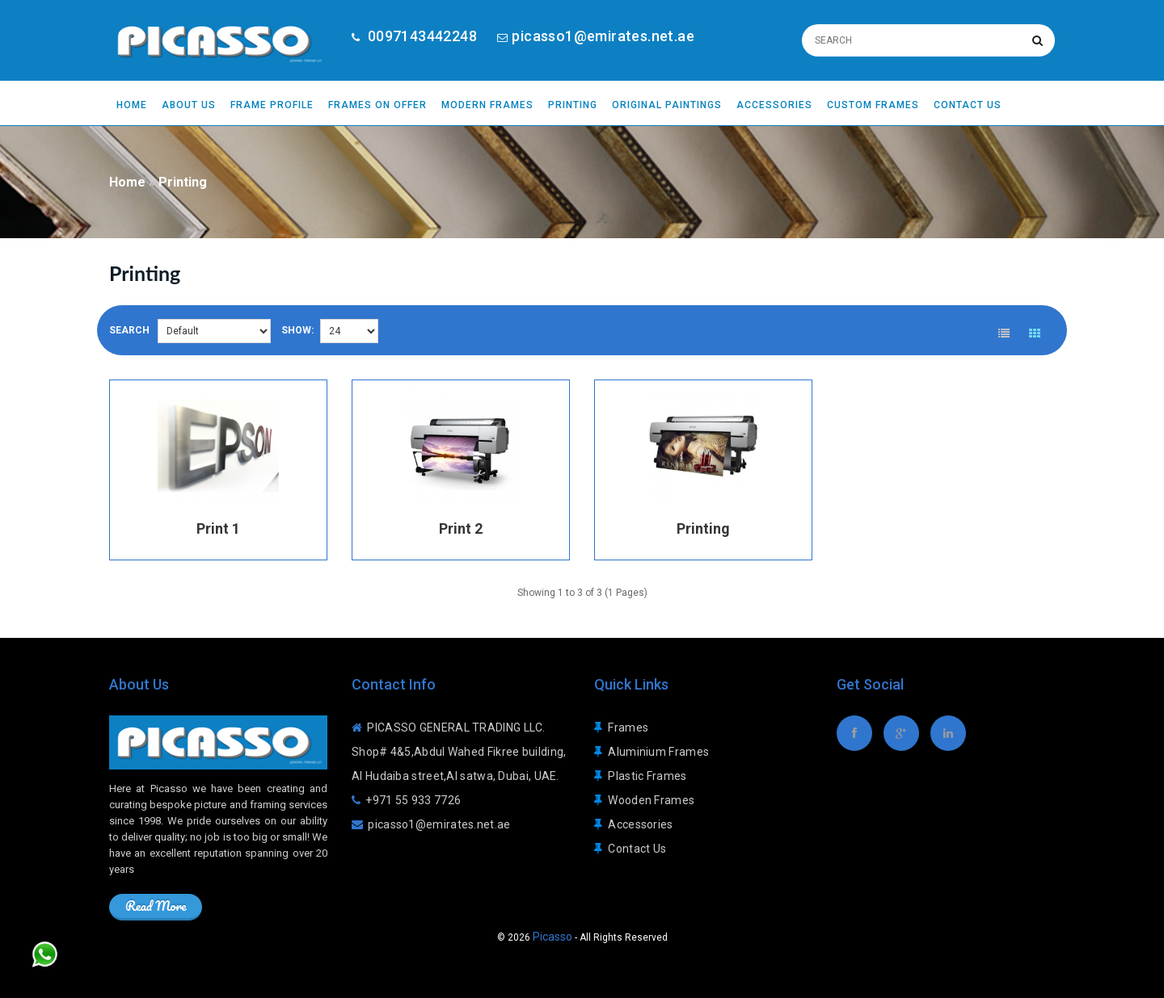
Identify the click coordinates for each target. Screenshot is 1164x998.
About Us (189, 105)
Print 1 (218, 520)
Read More (155, 897)
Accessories (774, 105)
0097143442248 (420, 35)
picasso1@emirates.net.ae (603, 35)
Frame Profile (272, 105)
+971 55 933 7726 (413, 792)
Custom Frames (873, 105)
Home (131, 105)
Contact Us (968, 105)
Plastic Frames (647, 767)
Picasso (552, 928)
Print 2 (461, 520)
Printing (572, 105)
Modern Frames (487, 105)
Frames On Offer (377, 105)
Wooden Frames (651, 792)
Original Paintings (667, 105)
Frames (628, 719)
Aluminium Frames (658, 743)
